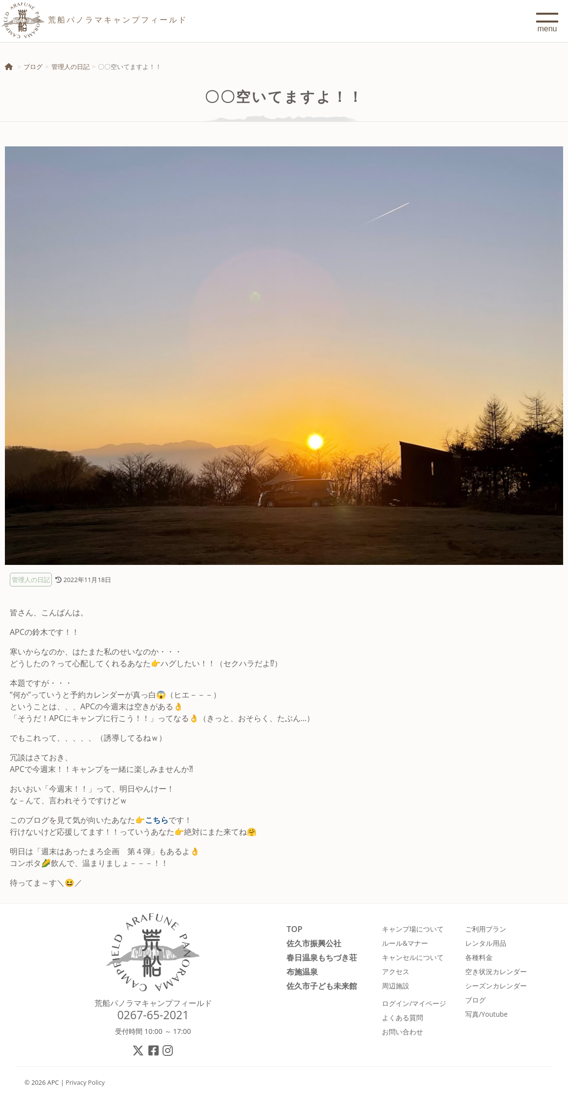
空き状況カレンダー (496, 971)
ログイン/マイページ (414, 1003)
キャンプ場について (413, 929)
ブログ (33, 66)
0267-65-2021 (153, 1015)
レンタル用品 (485, 943)
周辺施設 (395, 985)
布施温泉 (302, 971)
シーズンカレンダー (496, 985)
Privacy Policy (85, 1082)
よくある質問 (402, 1017)
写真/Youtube (486, 1014)
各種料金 (479, 957)
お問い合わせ (402, 1031)
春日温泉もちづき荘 (321, 957)
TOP (294, 928)
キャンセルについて (413, 957)
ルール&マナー (405, 943)
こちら (156, 820)
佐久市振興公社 (313, 943)
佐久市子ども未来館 (321, 985)
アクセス (395, 971)
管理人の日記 (70, 66)
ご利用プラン (485, 929)
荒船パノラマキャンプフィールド (153, 1003)
